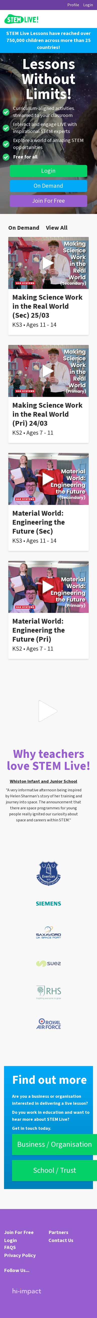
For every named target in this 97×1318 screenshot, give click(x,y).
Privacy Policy (20, 1255)
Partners (58, 1232)
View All (56, 228)
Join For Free (48, 200)
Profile (73, 5)
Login (88, 5)
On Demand (48, 185)
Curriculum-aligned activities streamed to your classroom (43, 112)
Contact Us (60, 1240)
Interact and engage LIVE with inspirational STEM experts (45, 128)
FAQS (10, 1247)
